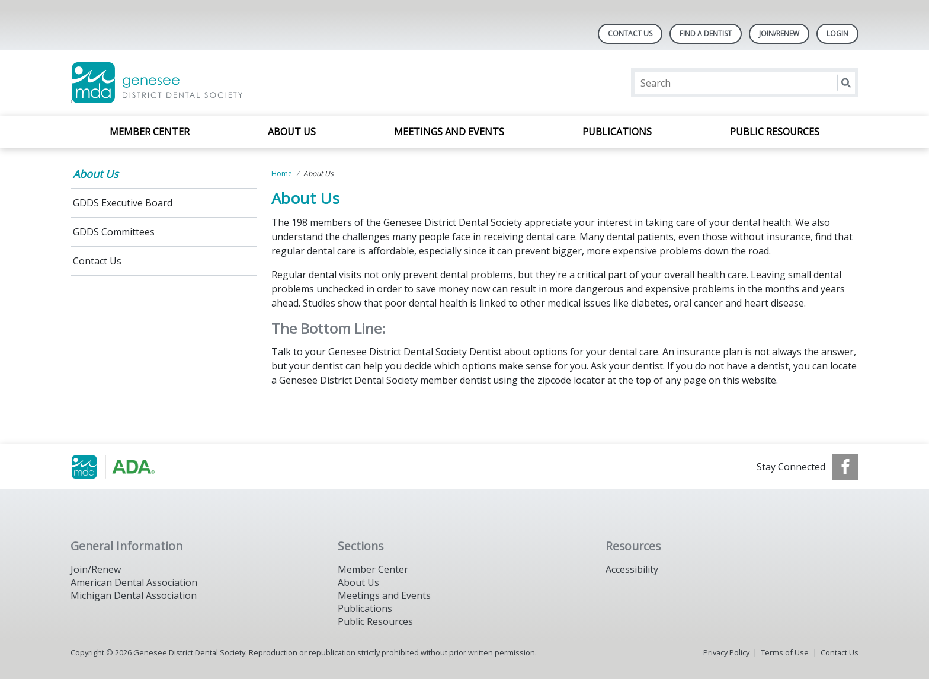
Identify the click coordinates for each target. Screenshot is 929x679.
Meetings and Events (449, 131)
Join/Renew (779, 33)
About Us (292, 131)
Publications (617, 131)
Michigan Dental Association (134, 595)
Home (281, 173)
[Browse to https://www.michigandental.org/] (131, 467)
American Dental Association (134, 582)
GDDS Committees (114, 231)
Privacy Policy (726, 652)
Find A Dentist (706, 33)
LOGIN (837, 33)
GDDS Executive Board (122, 202)
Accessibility (632, 569)
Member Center (150, 131)
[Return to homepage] (224, 83)
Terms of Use (785, 652)
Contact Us (630, 33)
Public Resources (774, 131)
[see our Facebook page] (845, 467)
